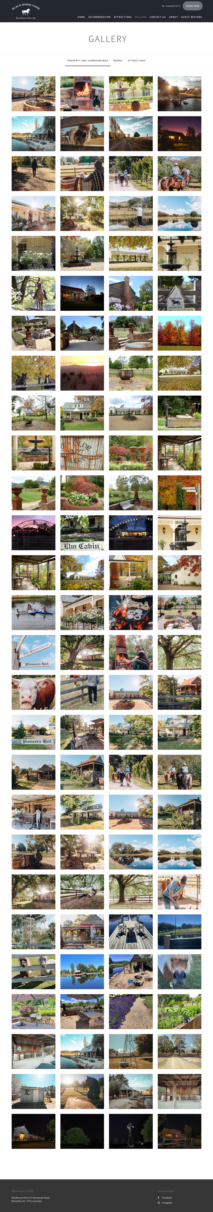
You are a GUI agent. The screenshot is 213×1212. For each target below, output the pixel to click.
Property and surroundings (87, 60)
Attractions (137, 60)
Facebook (165, 1197)
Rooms (117, 60)
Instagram (165, 1202)
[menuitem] (82, 17)
